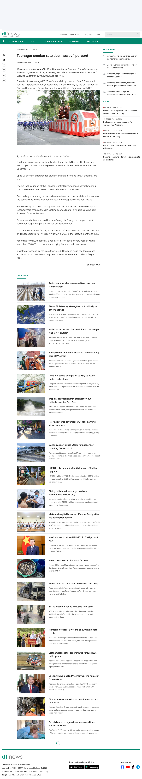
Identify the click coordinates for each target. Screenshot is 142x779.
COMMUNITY (75, 41)
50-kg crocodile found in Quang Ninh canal (71, 606)
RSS (98, 34)
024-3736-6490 (35, 775)
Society (35, 49)
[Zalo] (4, 65)
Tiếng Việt (87, 34)
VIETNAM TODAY (16, 41)
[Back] (4, 80)
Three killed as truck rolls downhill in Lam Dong (73, 583)
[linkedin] (4, 60)
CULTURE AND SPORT (54, 41)
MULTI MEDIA (92, 41)
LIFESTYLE (34, 41)
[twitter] (4, 55)
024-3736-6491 (18, 775)
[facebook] (4, 50)
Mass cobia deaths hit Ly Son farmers (68, 560)
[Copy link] (4, 70)
